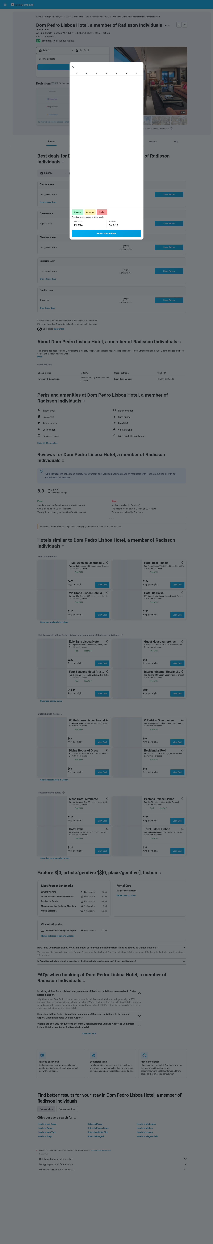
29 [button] (101, 106)
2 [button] (59, 85)
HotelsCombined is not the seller (113, 1159)
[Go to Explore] (5, 38)
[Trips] (5, 47)
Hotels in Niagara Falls (147, 1136)
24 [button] (66, 106)
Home (38, 17)
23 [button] (59, 106)
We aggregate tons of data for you (113, 1164)
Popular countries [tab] (67, 1109)
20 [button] (87, 99)
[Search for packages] (5, 32)
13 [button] (87, 92)
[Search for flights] (5, 14)
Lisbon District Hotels (74, 17)
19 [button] (80, 99)
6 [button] (87, 85)
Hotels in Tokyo (45, 1136)
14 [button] (94, 92)
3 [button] (66, 85)
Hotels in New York (47, 1132)
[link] (54, 622)
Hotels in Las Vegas (47, 1124)
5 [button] (80, 85)
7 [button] (94, 85)
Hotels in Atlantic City (97, 1132)
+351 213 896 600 (45, 36)
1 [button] (101, 78)
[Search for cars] (5, 26)
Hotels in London (145, 1132)
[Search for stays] (5, 20)
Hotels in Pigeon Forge (98, 1128)
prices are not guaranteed (101, 1150)
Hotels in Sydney (46, 1128)
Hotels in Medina (145, 1128)
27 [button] (87, 106)
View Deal (102, 585)
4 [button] (73, 85)
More (39, 357)
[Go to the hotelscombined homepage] (22, 4)
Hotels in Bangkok (95, 1136)
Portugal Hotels (51, 17)
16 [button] (59, 99)
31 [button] (66, 113)
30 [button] (59, 113)
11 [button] (73, 92)
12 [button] (80, 92)
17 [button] (66, 99)
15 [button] (101, 92)
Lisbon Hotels (97, 17)
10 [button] (66, 92)
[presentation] (171, 128)
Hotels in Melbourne (146, 1124)
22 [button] (101, 99)
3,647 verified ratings (63, 40)
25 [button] (73, 106)
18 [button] (73, 99)
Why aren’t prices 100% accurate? (113, 1169)
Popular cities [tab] (46, 1109)
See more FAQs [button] (89, 1033)
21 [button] (94, 99)
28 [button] (94, 106)
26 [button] (80, 106)
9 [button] (59, 92)
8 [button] (101, 85)
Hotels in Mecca (94, 1124)
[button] (5, 4)
